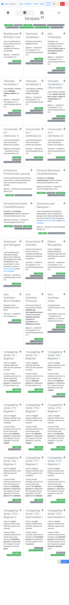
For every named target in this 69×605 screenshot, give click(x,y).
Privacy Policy (48, 4)
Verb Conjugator (9, 271)
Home (21, 4)
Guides (42, 4)
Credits (35, 4)
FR (67, 4)
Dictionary (28, 4)
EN (62, 4)
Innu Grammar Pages (49, 221)
